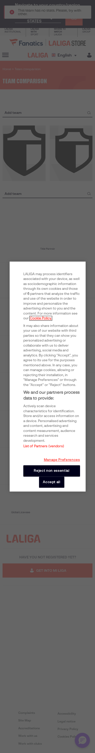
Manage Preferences (62, 460)
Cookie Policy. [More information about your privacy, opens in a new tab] (41, 318)
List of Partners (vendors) (43, 446)
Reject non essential (51, 471)
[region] (48, 376)
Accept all (51, 482)
